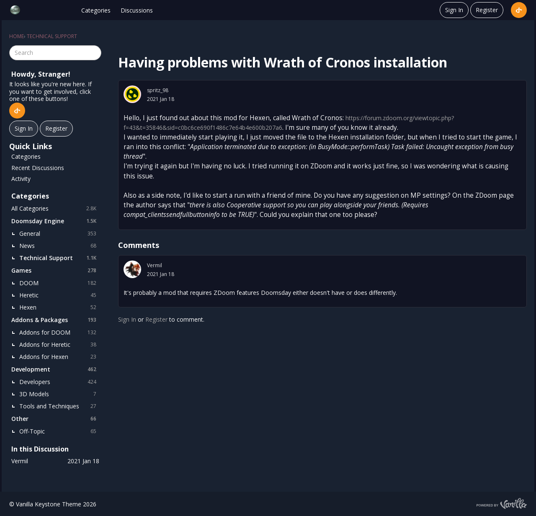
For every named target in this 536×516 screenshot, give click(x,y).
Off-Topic (59, 431)
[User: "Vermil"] (132, 269)
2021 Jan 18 (160, 99)
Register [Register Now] (56, 128)
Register (487, 10)
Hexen (59, 307)
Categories (96, 10)
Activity (21, 179)
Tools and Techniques (59, 406)
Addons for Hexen (59, 357)
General (59, 234)
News (59, 246)
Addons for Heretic (59, 345)
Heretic (59, 295)
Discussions (137, 10)
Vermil (154, 265)
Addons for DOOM (59, 332)
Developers (59, 382)
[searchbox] (55, 52)
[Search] (93, 52)
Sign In (454, 10)
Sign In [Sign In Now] (24, 128)
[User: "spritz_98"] (132, 94)
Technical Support (59, 258)
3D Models (59, 394)
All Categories (55, 208)
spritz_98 (157, 90)
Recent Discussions (37, 168)
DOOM (59, 283)
